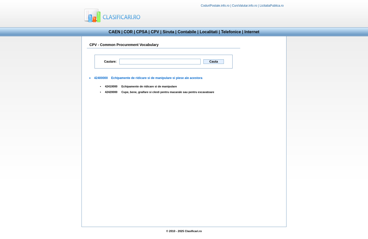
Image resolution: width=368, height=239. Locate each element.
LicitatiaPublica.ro (272, 5)
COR (128, 32)
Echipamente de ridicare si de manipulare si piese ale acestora (156, 78)
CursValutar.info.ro (244, 5)
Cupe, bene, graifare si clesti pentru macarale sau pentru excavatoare (167, 92)
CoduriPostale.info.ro (215, 5)
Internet (251, 32)
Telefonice (231, 32)
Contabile (187, 32)
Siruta (168, 32)
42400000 (101, 78)
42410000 (111, 86)
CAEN (114, 32)
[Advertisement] (226, 17)
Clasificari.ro (193, 231)
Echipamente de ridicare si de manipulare (149, 86)
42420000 (111, 92)
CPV (155, 32)
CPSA (141, 32)
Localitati (208, 32)
